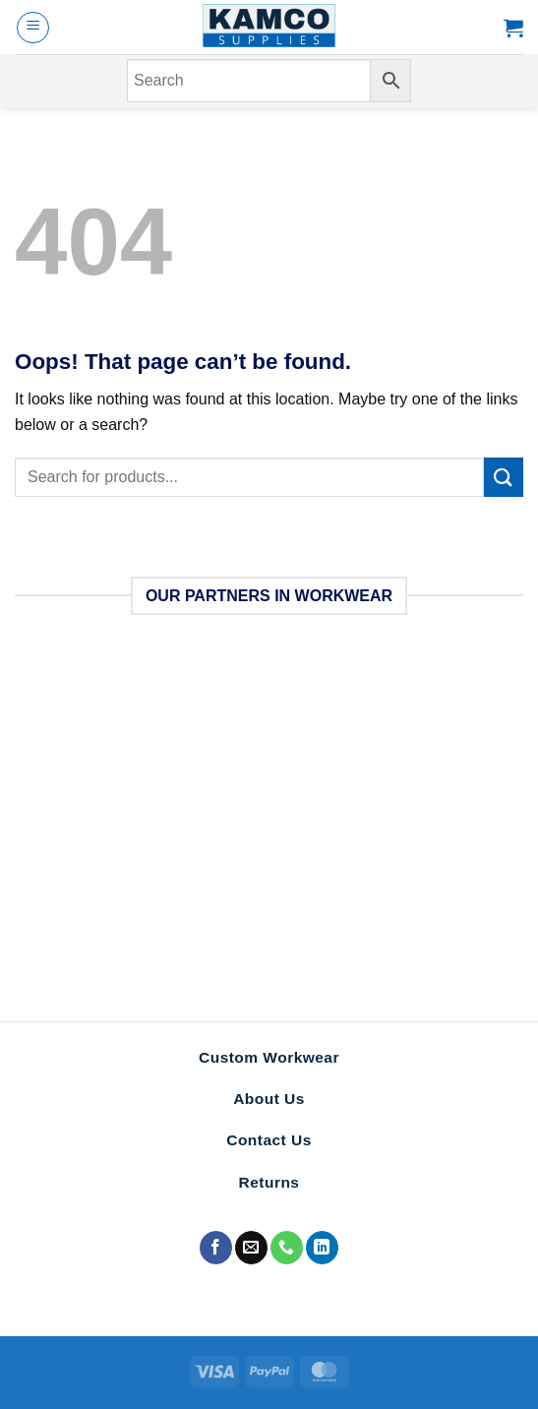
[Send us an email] (251, 1247)
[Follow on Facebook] (216, 1247)
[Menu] (33, 27)
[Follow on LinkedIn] (322, 1247)
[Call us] (286, 1247)
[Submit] (503, 477)
